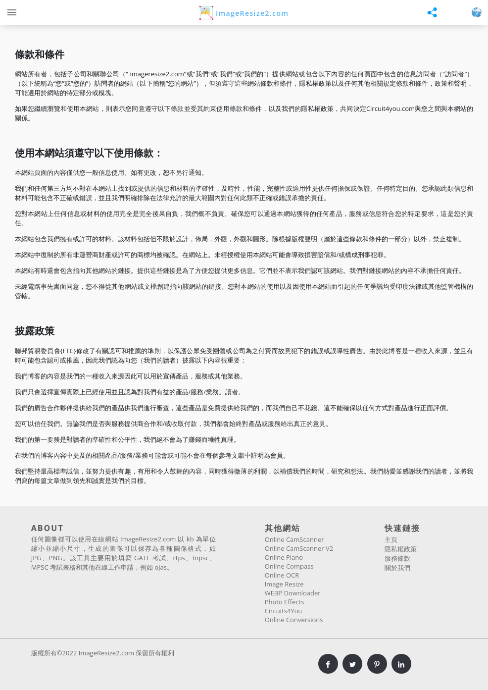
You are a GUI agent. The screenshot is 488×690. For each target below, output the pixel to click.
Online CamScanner (294, 539)
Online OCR (282, 575)
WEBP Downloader (293, 592)
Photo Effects (284, 601)
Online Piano (284, 557)
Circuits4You (283, 610)
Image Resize (284, 584)
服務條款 (397, 558)
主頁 (391, 539)
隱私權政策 (401, 548)
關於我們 (397, 567)
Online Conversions (294, 619)
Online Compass (289, 566)
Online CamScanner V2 (299, 548)
